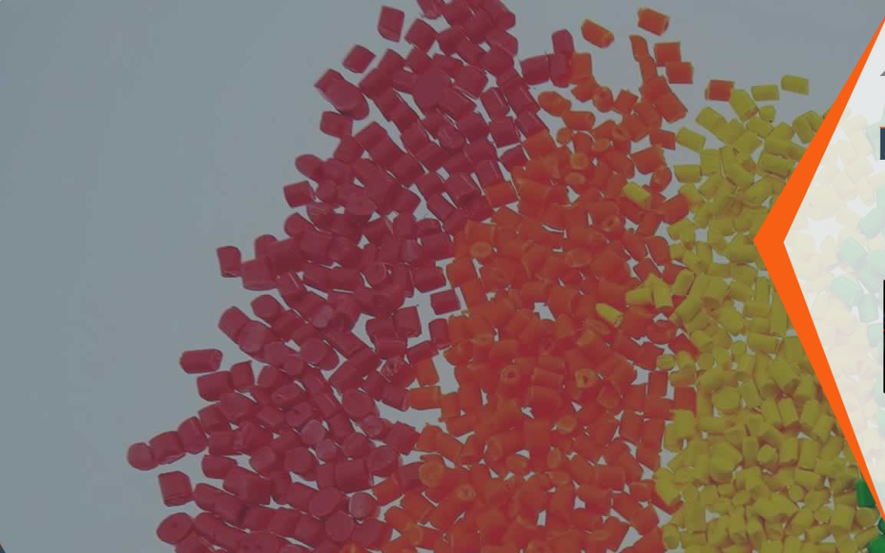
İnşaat (524, 143)
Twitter (61, 498)
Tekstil (581, 143)
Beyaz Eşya (772, 143)
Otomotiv (461, 143)
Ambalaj (643, 143)
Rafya (841, 143)
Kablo (704, 143)
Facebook (30, 498)
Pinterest (92, 498)
